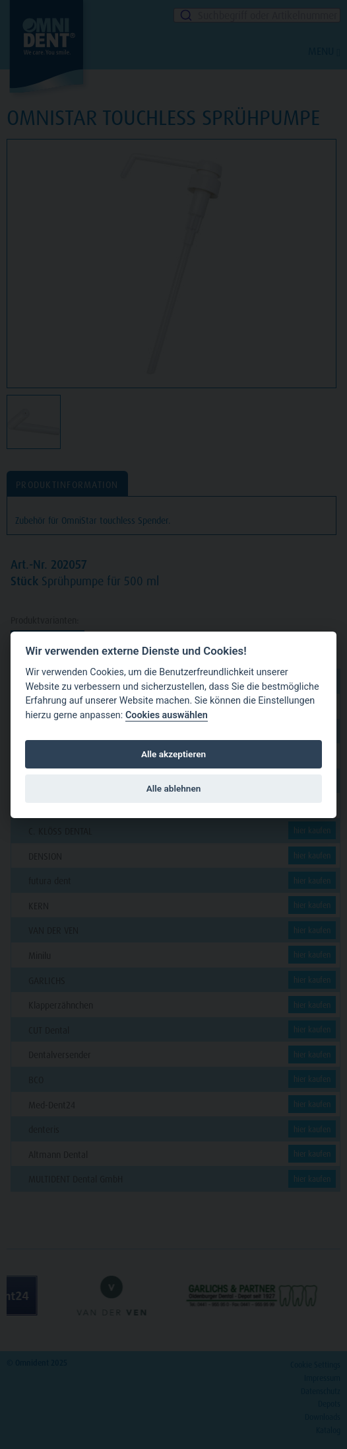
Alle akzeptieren (173, 754)
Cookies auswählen (166, 715)
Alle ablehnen (173, 788)
